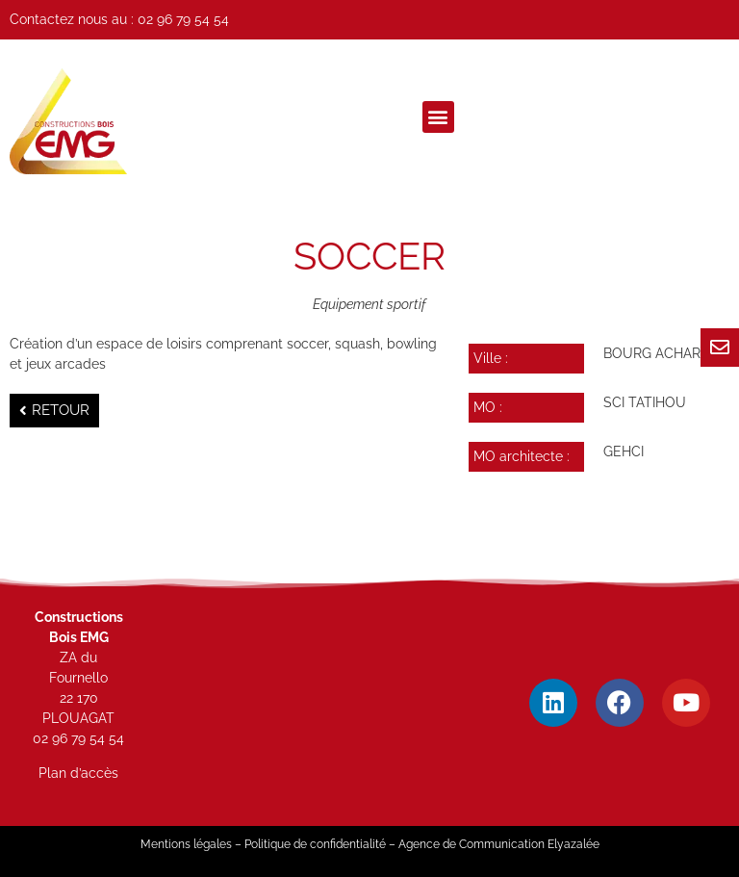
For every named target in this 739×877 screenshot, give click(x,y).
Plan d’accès (78, 773)
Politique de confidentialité (315, 844)
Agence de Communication (471, 844)
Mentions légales (186, 844)
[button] (438, 117)
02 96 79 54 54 (183, 19)
